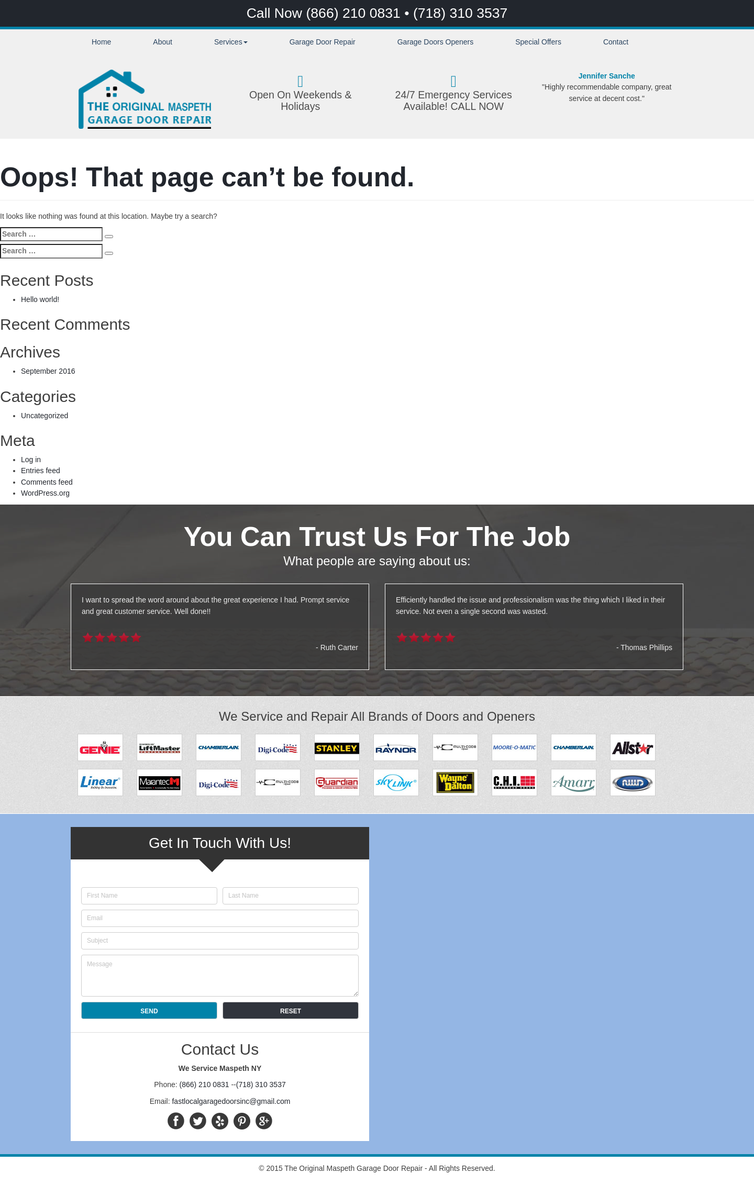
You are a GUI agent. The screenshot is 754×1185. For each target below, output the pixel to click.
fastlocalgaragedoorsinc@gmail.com (231, 1101)
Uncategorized (44, 415)
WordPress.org (45, 493)
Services (231, 42)
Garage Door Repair (323, 42)
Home (101, 42)
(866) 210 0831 (355, 13)
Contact (615, 42)
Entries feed (40, 470)
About (162, 42)
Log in (31, 459)
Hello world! (40, 299)
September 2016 (48, 371)
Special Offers (538, 42)
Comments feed (47, 482)
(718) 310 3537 (460, 13)
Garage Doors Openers (435, 42)
